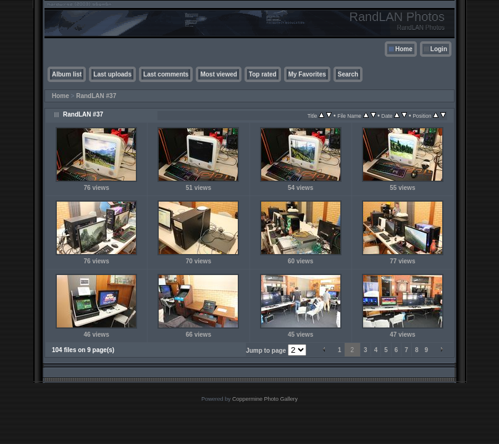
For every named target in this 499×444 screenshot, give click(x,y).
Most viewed (218, 74)
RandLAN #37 (96, 95)
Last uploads (112, 74)
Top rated (263, 74)
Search (348, 74)
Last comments (165, 74)
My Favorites (307, 74)
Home (404, 49)
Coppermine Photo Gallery (265, 399)
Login (438, 49)
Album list (67, 74)
